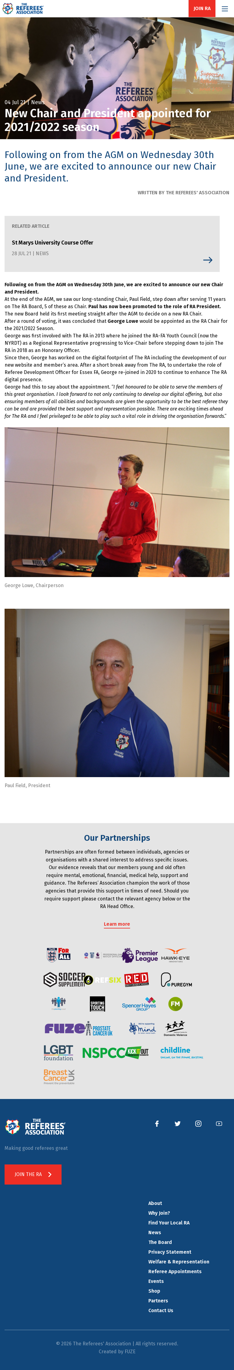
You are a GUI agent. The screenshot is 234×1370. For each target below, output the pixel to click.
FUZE (130, 1351)
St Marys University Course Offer (52, 242)
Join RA (202, 8)
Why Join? (159, 1213)
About (155, 1203)
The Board (160, 1242)
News (154, 1232)
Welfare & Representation (178, 1262)
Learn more (117, 924)
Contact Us (160, 1310)
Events (156, 1281)
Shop (154, 1291)
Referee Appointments (175, 1271)
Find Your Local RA (169, 1223)
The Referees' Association (23, 8)
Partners (158, 1301)
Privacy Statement (169, 1252)
